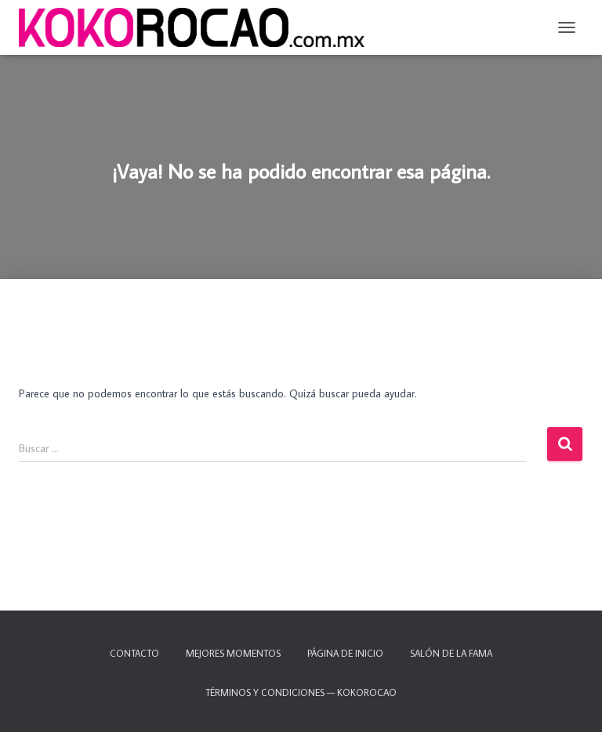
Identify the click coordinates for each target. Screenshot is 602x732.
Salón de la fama (451, 653)
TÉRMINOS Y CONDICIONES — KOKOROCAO (301, 692)
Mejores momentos (233, 653)
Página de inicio (345, 653)
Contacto (134, 653)
